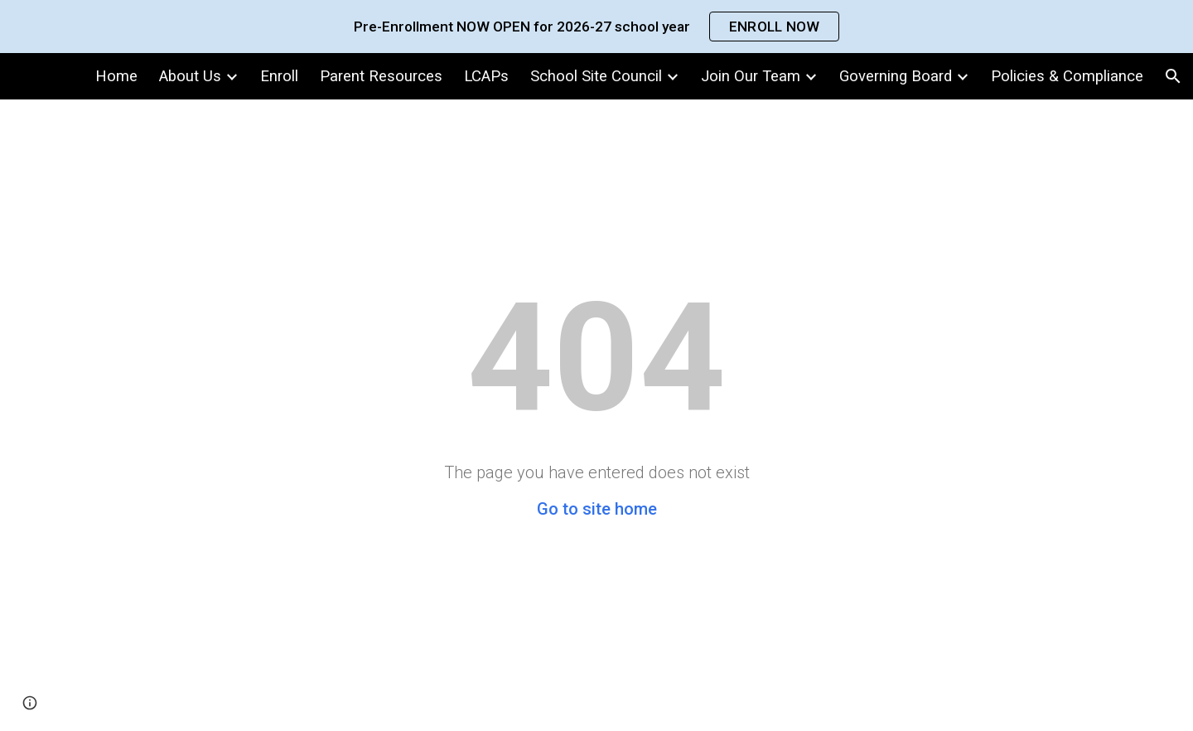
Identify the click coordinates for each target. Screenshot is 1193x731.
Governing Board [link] (895, 76)
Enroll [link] (279, 76)
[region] (596, 26)
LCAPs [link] (486, 76)
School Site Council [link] (596, 76)
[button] (1173, 76)
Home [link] (116, 76)
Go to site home (597, 509)
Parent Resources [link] (381, 76)
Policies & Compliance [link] (1067, 76)
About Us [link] (190, 76)
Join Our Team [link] (750, 76)
